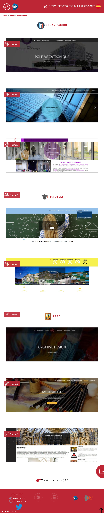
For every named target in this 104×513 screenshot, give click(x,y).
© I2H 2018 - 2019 (9, 511)
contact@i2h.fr (19, 498)
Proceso (63, 6)
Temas (52, 6)
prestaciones (87, 6)
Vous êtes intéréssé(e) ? (52, 480)
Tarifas (73, 6)
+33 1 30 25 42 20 (19, 501)
